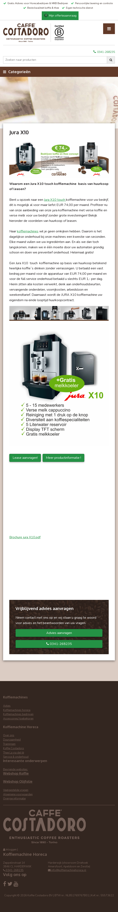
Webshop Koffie (16, 773)
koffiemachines (27, 231)
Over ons (8, 735)
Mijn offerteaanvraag (60, 16)
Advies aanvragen (59, 633)
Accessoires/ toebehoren (18, 719)
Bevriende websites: (15, 769)
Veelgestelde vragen (15, 790)
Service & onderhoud (16, 757)
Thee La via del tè (13, 753)
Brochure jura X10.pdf (25, 537)
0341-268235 (104, 52)
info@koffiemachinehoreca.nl (67, 870)
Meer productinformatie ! (63, 457)
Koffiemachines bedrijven (18, 714)
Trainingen (9, 744)
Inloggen (11, 849)
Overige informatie (14, 798)
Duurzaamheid (12, 740)
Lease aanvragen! (25, 457)
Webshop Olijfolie (17, 781)
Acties (7, 706)
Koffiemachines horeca (16, 710)
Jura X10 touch (55, 199)
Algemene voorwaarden (18, 794)
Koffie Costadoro (13, 748)
